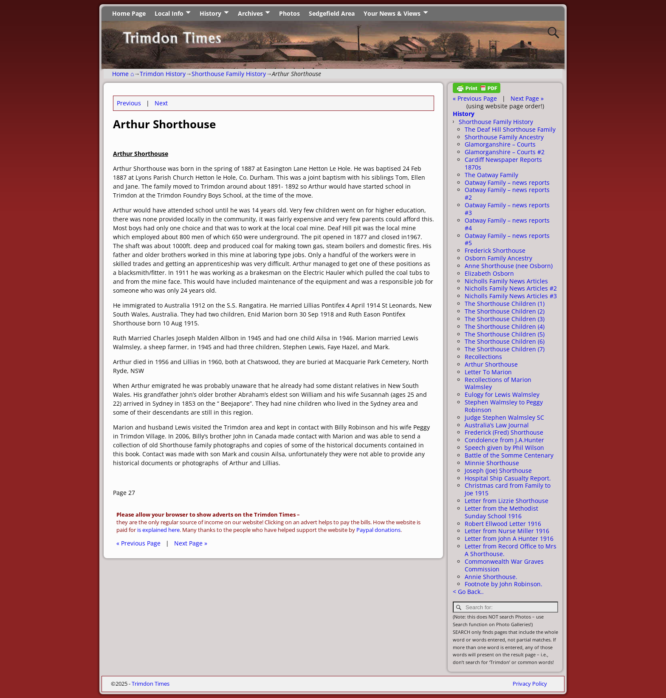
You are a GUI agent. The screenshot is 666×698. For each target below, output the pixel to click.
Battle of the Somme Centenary (509, 455)
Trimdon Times (150, 683)
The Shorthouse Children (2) (505, 311)
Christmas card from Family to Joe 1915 (507, 489)
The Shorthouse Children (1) (505, 304)
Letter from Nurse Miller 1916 (507, 531)
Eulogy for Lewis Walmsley (502, 394)
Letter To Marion (488, 372)
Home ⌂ (123, 74)
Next (161, 103)
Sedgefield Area (332, 13)
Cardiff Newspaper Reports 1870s (503, 163)
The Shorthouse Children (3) (505, 319)
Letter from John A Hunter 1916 (509, 538)
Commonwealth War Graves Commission (504, 565)
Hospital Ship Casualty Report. (508, 478)
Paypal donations (378, 530)
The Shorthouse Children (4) (505, 326)
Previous (129, 103)
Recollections (483, 357)
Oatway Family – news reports (507, 182)
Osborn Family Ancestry (498, 258)
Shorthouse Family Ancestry (504, 137)
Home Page (129, 13)
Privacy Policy (530, 683)
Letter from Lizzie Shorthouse (506, 501)
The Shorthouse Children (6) (505, 341)
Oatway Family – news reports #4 (507, 224)
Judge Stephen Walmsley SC (504, 417)
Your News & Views (392, 13)
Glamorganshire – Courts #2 (505, 152)
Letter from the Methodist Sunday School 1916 (501, 512)
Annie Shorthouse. (491, 577)
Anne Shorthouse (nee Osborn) (509, 266)
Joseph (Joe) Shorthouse (498, 470)
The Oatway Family (491, 175)
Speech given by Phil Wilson (504, 448)
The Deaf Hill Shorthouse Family (510, 129)
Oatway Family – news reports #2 (507, 193)
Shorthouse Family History (229, 74)
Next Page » (190, 543)
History (210, 13)
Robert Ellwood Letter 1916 (503, 524)
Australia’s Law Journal (497, 425)
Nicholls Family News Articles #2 (511, 288)
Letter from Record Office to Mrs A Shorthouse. (510, 550)
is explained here (158, 530)
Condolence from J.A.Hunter (504, 440)
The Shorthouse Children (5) (505, 334)
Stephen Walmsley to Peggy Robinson (504, 406)
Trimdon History (163, 74)
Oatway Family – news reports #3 (507, 209)
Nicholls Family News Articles (506, 281)
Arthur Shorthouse (491, 364)
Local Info (169, 13)
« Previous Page (138, 543)
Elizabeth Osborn (489, 273)
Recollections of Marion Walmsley (498, 383)
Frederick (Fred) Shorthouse (504, 432)
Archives (250, 13)
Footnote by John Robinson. (503, 584)
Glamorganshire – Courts (500, 144)
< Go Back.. (468, 592)
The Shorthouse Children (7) (505, 349)
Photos (289, 13)
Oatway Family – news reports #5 (507, 239)
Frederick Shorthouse (495, 250)
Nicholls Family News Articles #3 (511, 296)
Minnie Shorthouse (492, 463)
